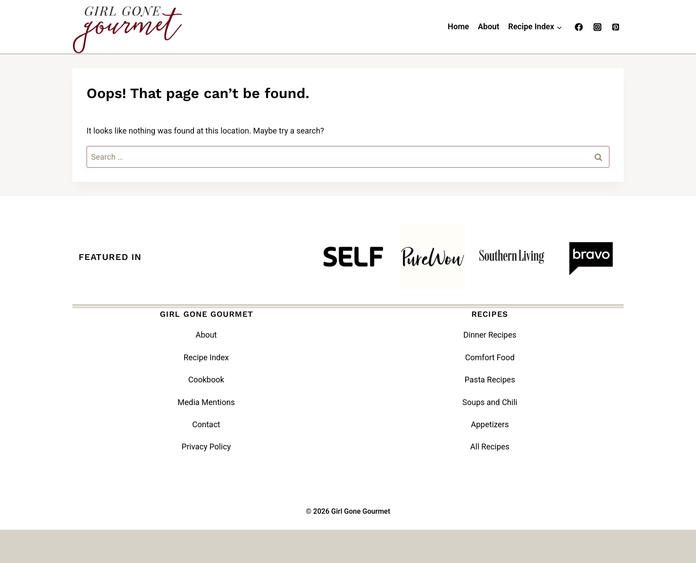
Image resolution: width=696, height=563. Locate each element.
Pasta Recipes (490, 379)
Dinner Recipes (490, 334)
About (488, 26)
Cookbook (206, 379)
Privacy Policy (206, 446)
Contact (206, 424)
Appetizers (490, 424)
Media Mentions (206, 402)
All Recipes (489, 446)
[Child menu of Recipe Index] (535, 27)
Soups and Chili (490, 402)
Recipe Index (206, 357)
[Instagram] (597, 27)
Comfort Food (490, 357)
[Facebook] (579, 27)
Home (458, 26)
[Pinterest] (616, 27)
